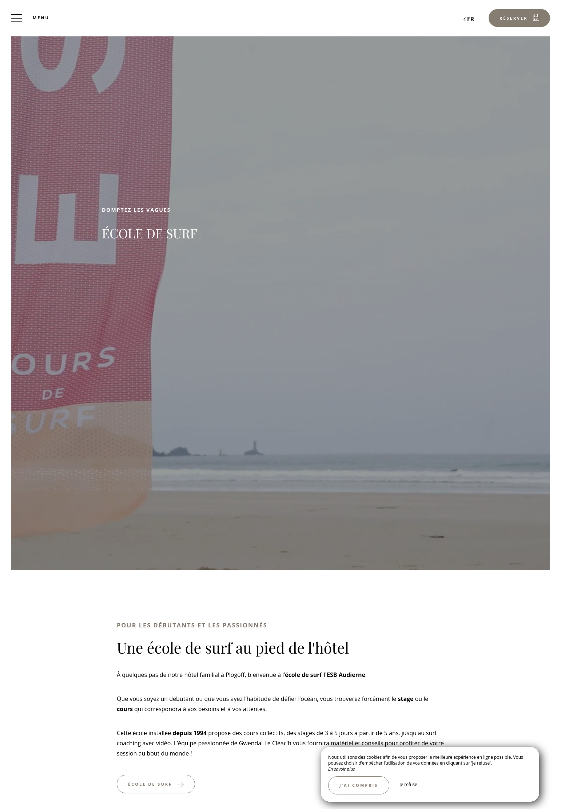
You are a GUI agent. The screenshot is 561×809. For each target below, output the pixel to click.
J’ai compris (358, 785)
